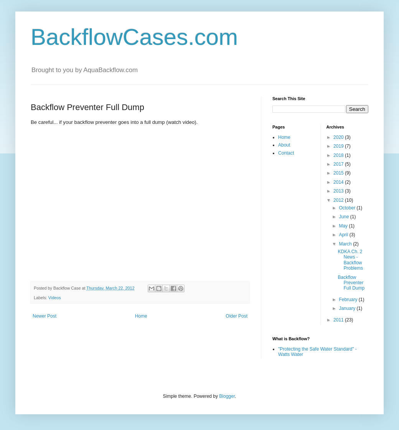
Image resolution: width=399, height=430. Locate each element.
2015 (339, 173)
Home (141, 316)
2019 (339, 146)
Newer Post (44, 316)
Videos (54, 297)
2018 (339, 155)
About (284, 145)
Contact (286, 153)
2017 (339, 164)
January (347, 308)
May (344, 226)
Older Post (236, 316)
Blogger (227, 396)
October (347, 208)
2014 (339, 182)
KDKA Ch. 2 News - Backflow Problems (350, 260)
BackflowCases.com (134, 37)
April (344, 234)
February (348, 299)
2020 (339, 137)
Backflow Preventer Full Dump (351, 283)
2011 (339, 320)
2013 (339, 191)
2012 (339, 200)
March (346, 244)
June (344, 216)
